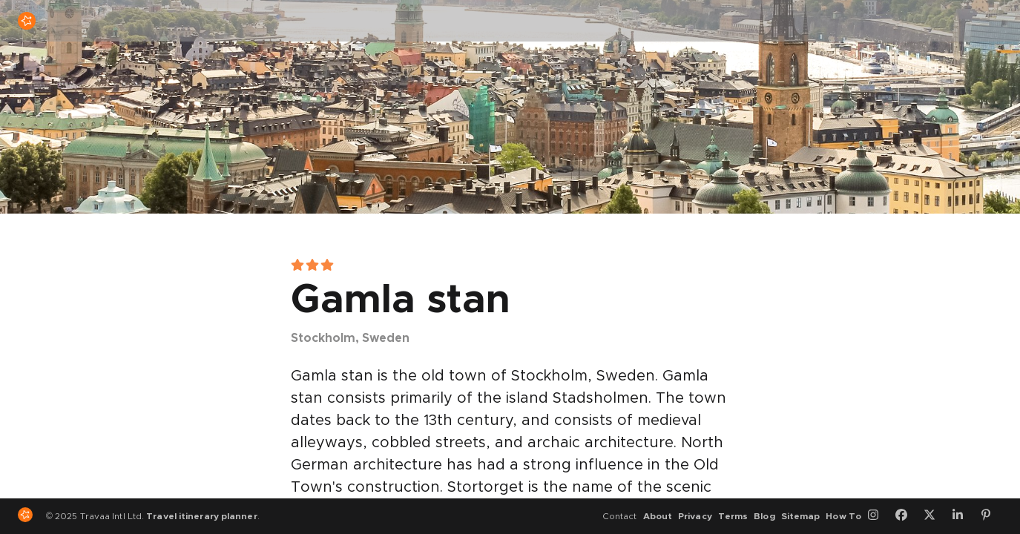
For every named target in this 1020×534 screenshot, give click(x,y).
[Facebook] (906, 516)
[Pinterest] (991, 516)
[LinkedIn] (963, 516)
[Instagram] (878, 516)
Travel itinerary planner (201, 516)
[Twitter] (935, 516)
